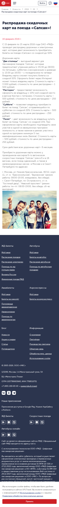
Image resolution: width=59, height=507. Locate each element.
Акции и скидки (8, 339)
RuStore (14, 422)
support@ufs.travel (29, 386)
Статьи (5, 344)
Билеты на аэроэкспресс (41, 299)
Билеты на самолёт (10, 299)
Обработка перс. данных (41, 354)
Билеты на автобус (38, 257)
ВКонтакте (4, 393)
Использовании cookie (30, 493)
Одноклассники (9, 393)
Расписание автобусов (40, 262)
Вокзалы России (9, 274)
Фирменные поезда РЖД (13, 279)
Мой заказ (6, 252)
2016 (27, 9)
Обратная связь (36, 349)
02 (34, 9)
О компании (35, 335)
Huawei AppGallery (9, 422)
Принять (29, 501)
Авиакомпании (8, 312)
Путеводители (8, 349)
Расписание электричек (12, 262)
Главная (5, 9)
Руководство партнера (40, 344)
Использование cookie (40, 358)
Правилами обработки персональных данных (22, 496)
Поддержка (50, 3)
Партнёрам (35, 339)
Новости (16, 9)
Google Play (3, 422)
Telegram (14, 393)
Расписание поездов (11, 257)
